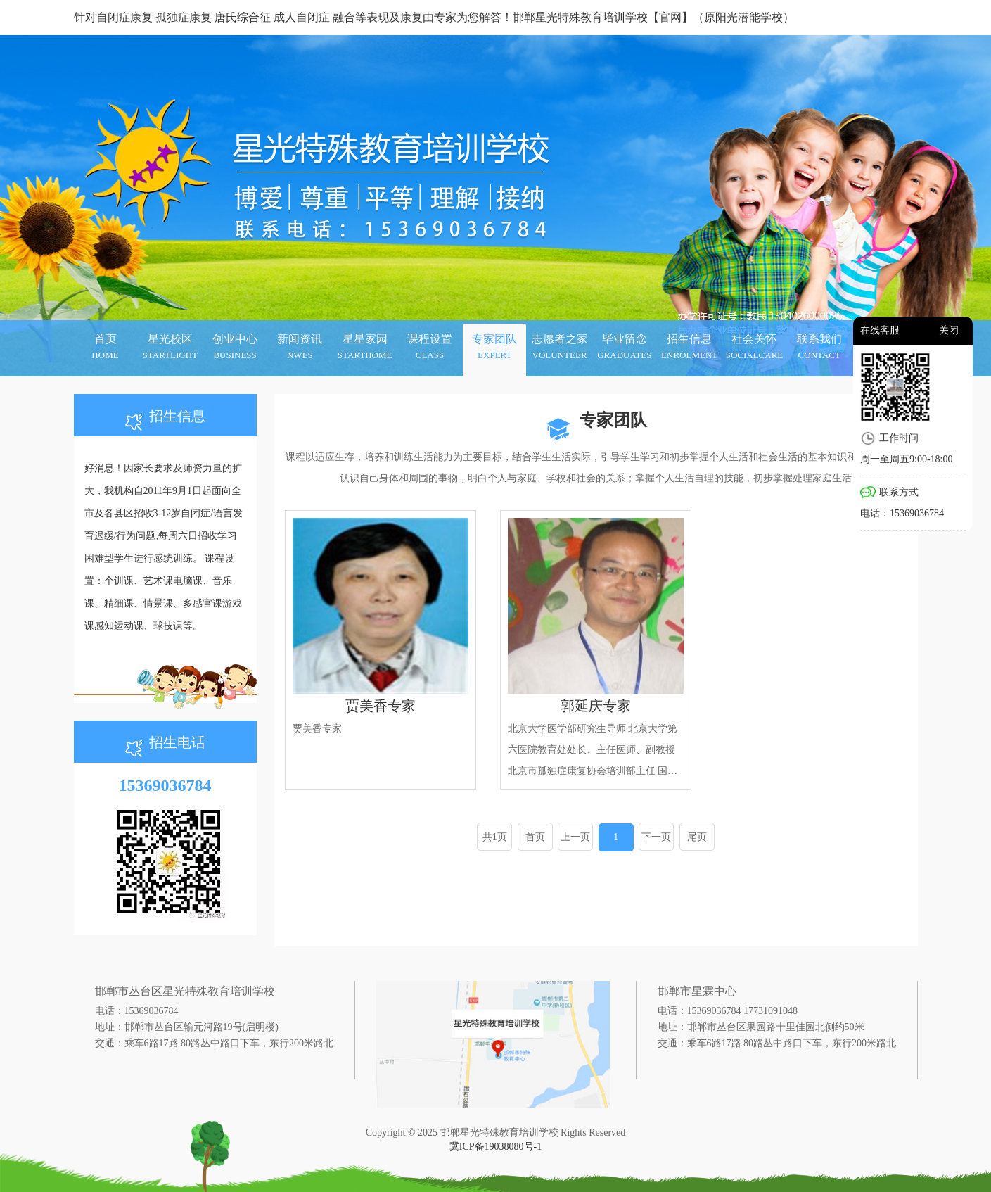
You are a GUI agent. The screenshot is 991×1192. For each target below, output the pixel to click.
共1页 (494, 837)
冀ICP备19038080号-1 (495, 1146)
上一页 (575, 837)
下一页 (656, 837)
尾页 (697, 837)
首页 (535, 837)
